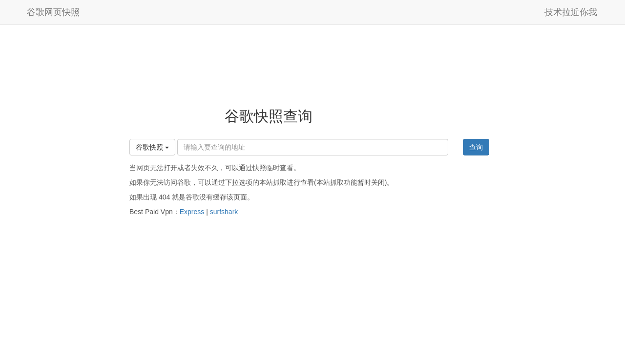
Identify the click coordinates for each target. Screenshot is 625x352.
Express (192, 212)
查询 (476, 147)
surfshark (224, 212)
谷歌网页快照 (53, 12)
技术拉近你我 (570, 12)
